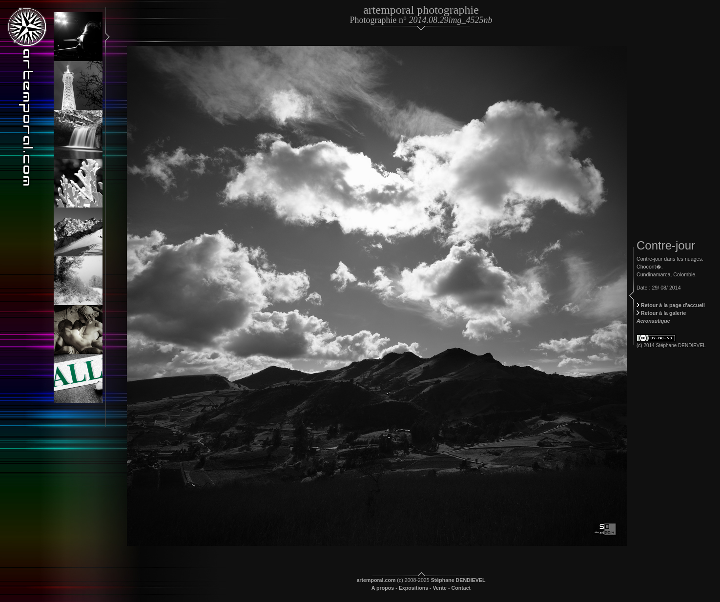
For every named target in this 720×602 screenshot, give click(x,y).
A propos (382, 588)
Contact (461, 588)
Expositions (413, 588)
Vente (440, 588)
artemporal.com (375, 580)
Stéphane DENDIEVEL (458, 580)
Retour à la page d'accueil (671, 305)
